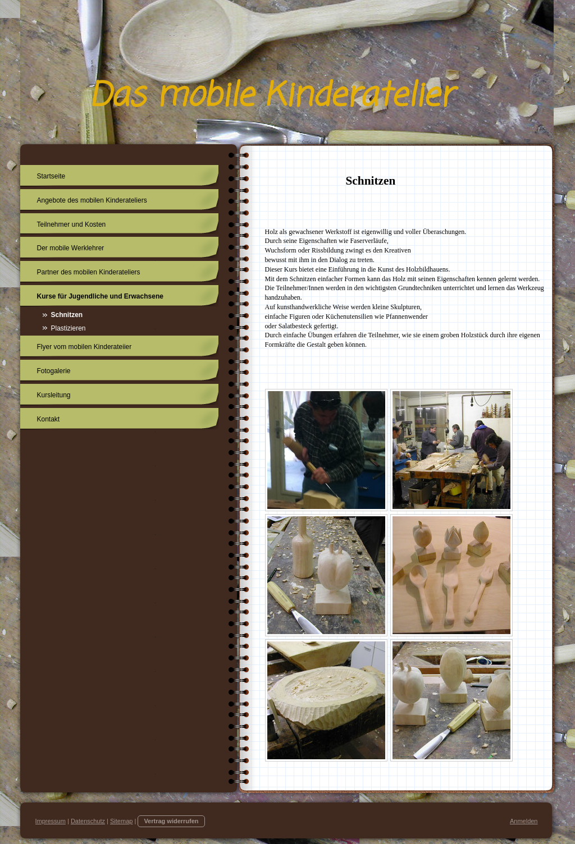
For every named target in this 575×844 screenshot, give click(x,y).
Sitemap (121, 821)
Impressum (50, 821)
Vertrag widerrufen (171, 821)
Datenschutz (88, 821)
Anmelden (524, 821)
